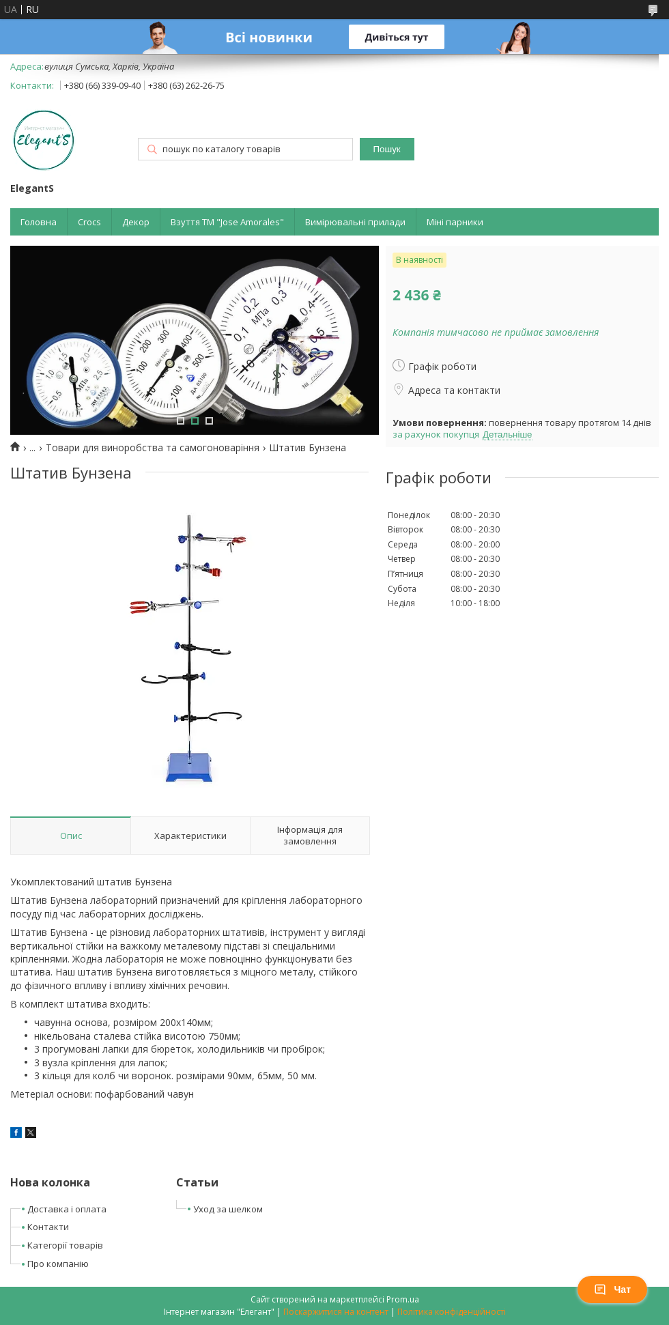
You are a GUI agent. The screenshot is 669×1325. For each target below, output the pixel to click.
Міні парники (455, 222)
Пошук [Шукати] (387, 149)
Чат (612, 1289)
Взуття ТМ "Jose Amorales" (227, 222)
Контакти (48, 1227)
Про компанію (58, 1263)
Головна (38, 222)
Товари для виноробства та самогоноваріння (152, 448)
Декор (136, 222)
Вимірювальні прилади (355, 222)
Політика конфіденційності (451, 1311)
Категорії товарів (65, 1245)
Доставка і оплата (66, 1209)
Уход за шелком (228, 1209)
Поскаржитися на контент (335, 1311)
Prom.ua (402, 1299)
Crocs (89, 222)
